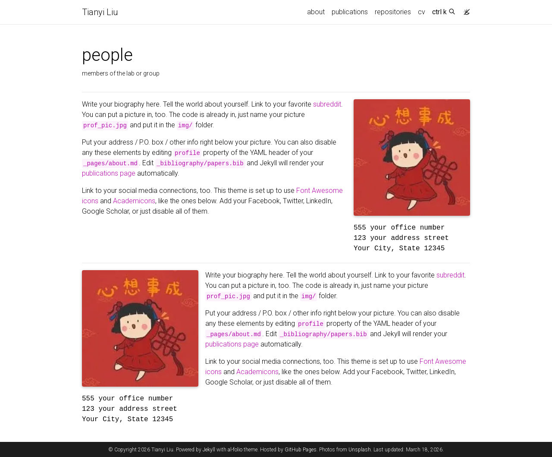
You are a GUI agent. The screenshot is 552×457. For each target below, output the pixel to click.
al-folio (235, 450)
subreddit (327, 104)
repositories (393, 12)
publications (350, 12)
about (316, 12)
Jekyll (209, 450)
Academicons (134, 201)
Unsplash (359, 450)
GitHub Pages (301, 450)
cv (421, 12)
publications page (108, 173)
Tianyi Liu (100, 12)
